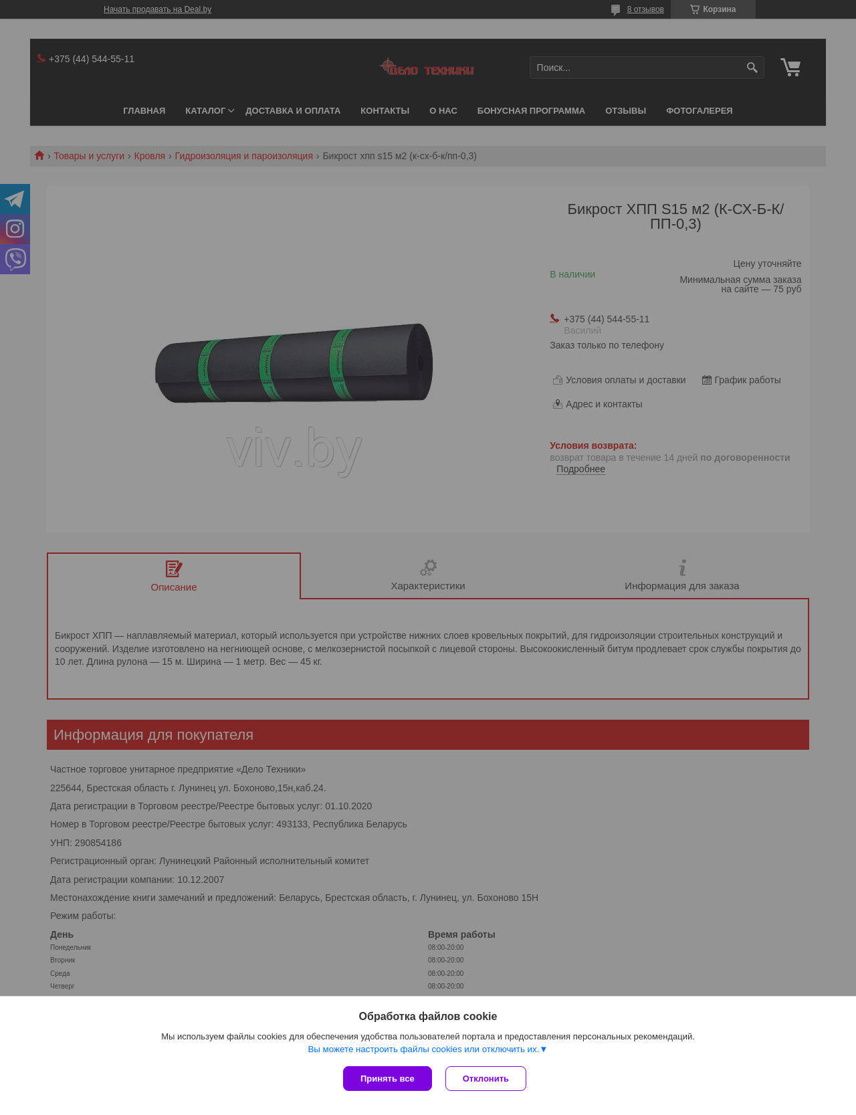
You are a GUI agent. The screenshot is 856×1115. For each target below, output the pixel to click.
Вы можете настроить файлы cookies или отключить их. (423, 1049)
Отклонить (486, 1079)
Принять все (387, 1079)
